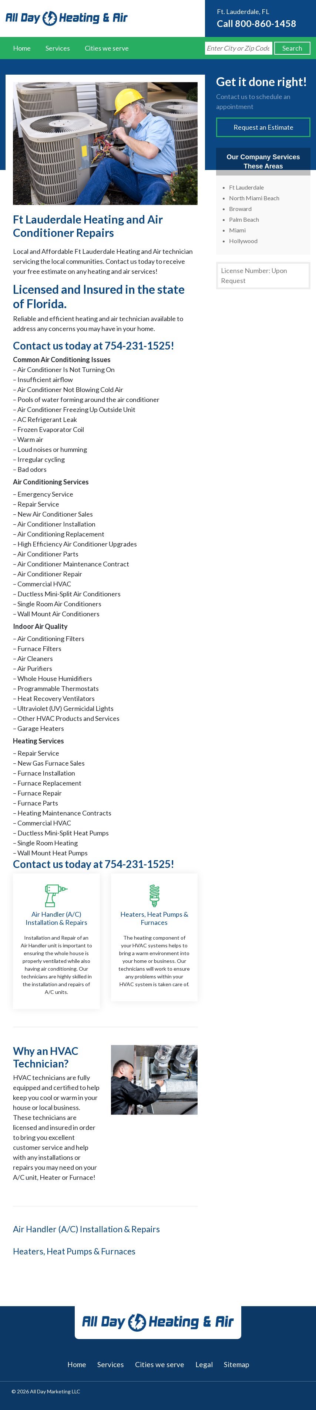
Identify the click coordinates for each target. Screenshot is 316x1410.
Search (292, 48)
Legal (204, 1364)
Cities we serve (107, 48)
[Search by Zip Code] (238, 48)
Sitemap (236, 1364)
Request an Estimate (263, 127)
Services (58, 48)
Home (22, 48)
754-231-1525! (139, 345)
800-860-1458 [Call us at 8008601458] (265, 23)
